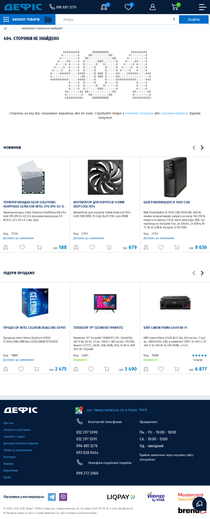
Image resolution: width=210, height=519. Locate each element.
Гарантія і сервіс (14, 436)
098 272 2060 (87, 473)
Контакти (9, 457)
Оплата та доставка (17, 429)
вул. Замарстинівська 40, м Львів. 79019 (117, 410)
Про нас (9, 423)
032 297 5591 (86, 439)
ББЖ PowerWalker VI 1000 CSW (167, 202)
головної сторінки (139, 113)
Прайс (7, 477)
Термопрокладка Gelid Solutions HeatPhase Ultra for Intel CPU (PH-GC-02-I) (35, 206)
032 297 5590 (87, 432)
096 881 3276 (87, 446)
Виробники (11, 470)
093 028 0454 (87, 452)
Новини (8, 463)
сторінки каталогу (174, 113)
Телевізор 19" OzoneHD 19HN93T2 (98, 328)
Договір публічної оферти (21, 443)
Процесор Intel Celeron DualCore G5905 (34, 328)
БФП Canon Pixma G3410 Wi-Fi (165, 328)
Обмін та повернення (18, 450)
